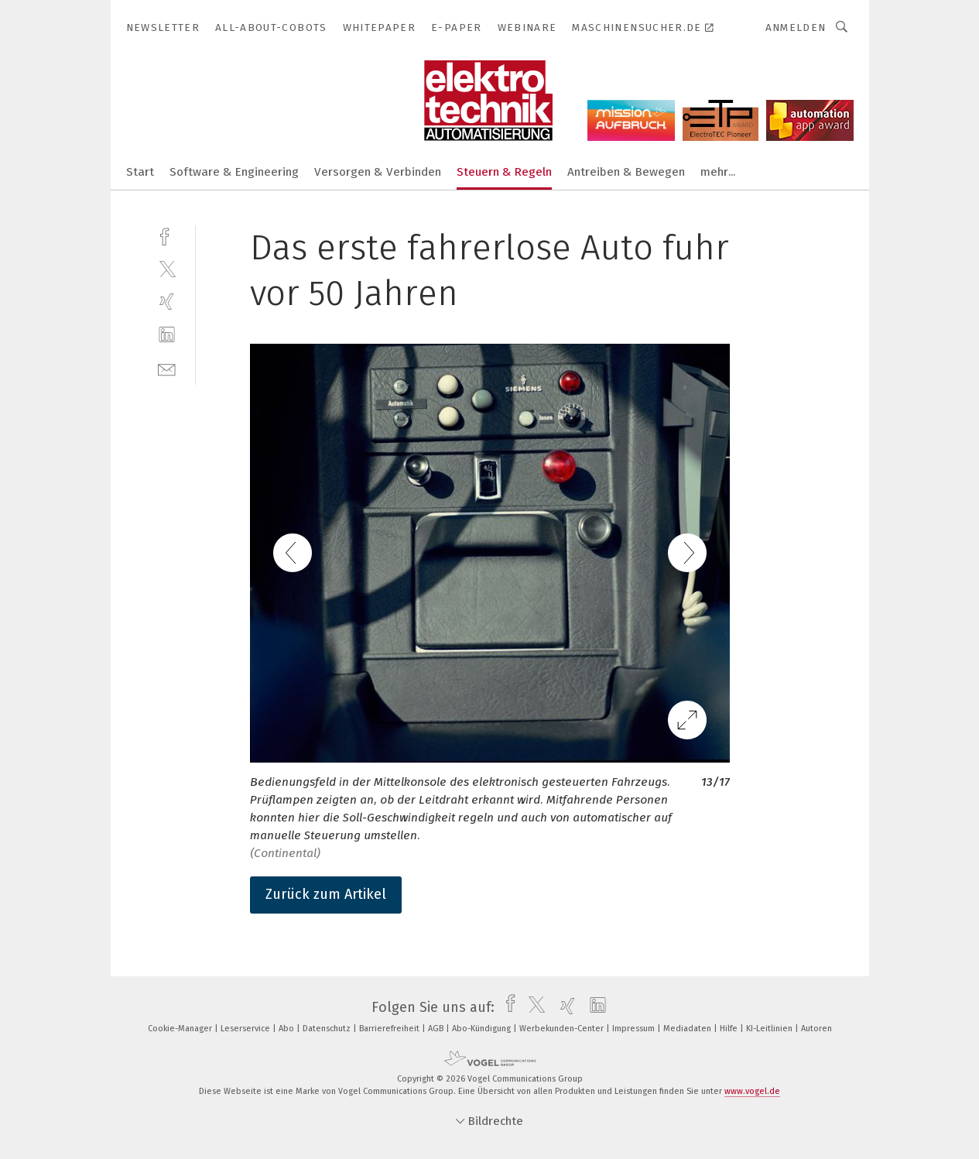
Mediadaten (688, 1029)
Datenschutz (328, 1029)
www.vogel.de (752, 1091)
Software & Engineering (234, 172)
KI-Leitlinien (770, 1029)
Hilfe (730, 1029)
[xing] (166, 301)
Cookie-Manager (181, 1029)
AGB (437, 1029)
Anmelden (796, 27)
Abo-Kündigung (482, 1029)
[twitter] (166, 268)
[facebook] (166, 235)
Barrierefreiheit (390, 1029)
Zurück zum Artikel (325, 894)
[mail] (166, 368)
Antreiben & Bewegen (626, 172)
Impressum (634, 1029)
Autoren (816, 1029)
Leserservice (246, 1029)
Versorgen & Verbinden (377, 172)
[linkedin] (166, 335)
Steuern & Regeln (504, 172)
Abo (287, 1029)
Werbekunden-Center (562, 1029)
